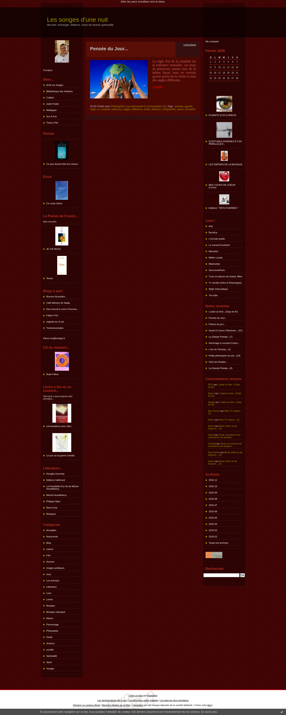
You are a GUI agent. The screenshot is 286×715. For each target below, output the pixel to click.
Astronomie (52, 536)
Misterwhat (214, 264)
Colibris (50, 97)
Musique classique (55, 612)
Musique (50, 605)
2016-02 (213, 536)
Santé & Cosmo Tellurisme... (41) (225, 330)
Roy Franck (214, 411)
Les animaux (52, 580)
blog (209, 705)
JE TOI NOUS (53, 249)
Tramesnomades (54, 328)
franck (211, 435)
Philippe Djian (53, 501)
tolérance (116, 109)
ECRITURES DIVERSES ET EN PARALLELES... (225, 142)
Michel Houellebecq (56, 495)
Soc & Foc (51, 116)
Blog (48, 543)
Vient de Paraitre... (218, 362)
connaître (190, 109)
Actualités (51, 530)
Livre (48, 593)
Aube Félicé (52, 374)
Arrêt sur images (54, 85)
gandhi (188, 106)
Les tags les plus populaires (174, 700)
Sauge (211, 402)
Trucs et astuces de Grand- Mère (225, 276)
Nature (49, 618)
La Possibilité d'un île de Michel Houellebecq (62, 487)
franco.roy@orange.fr (54, 338)
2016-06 (213, 511)
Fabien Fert (52, 315)
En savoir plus (209, 711)
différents (137, 109)
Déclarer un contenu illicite (86, 705)
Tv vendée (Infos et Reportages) (225, 282)
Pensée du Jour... (218, 318)
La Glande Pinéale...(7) (220, 337)
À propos (47, 70)
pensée (179, 106)
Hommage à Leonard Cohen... (224, 343)
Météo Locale (216, 257)
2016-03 (213, 530)
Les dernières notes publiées (143, 700)
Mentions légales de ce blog (116, 705)
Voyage (50, 668)
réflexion (156, 109)
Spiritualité (51, 656)
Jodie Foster (52, 104)
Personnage (52, 624)
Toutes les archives (218, 543)
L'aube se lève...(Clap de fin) (223, 311)
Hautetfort (152, 695)
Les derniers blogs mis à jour (112, 700)
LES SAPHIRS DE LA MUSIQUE (225, 164)
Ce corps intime (54, 203)
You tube (213, 295)
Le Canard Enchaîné (219, 245)
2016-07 (213, 505)
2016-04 (213, 524)
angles (127, 109)
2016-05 (213, 517)
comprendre (169, 109)
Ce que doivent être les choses (62, 164)
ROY (210, 384)
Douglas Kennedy (55, 473)
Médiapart (51, 110)
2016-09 (213, 492)
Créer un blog (136, 695)
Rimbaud (51, 514)
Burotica (213, 232)
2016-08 (213, 499)
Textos (49, 278)
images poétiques (55, 568)
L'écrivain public (217, 238)
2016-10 (213, 486)
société (50, 649)
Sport (49, 662)
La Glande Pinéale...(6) (220, 368)
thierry (211, 393)
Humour (50, 561)
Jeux (48, 574)
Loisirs (49, 599)
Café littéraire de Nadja (58, 303)
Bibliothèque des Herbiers (59, 91)
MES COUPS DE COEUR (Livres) (222, 186)
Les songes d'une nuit (77, 19)
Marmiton (213, 251)
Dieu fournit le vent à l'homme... (62, 309)
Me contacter (212, 41)
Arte (211, 226)
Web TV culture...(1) (229, 419)
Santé (49, 637)
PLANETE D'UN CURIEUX (222, 115)
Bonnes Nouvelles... (56, 296)
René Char (51, 507)
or (98, 109)
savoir (180, 109)
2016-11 (213, 480)
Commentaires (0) (155, 106)
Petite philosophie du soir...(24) (224, 355)
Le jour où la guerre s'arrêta (60, 455)
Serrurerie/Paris (217, 270)
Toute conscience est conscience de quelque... (224, 436)
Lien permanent (134, 106)
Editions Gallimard (55, 480)
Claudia (212, 443)
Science (50, 643)
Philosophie (52, 631)
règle (93, 109)
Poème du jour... (217, 324)
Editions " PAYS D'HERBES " (223, 208)
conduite (105, 109)
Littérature (51, 587)
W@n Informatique (218, 289)
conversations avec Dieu (58, 426)
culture (49, 549)
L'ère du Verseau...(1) (220, 349)
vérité (147, 109)
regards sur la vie (55, 321)
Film (48, 555)
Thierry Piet (52, 122)
